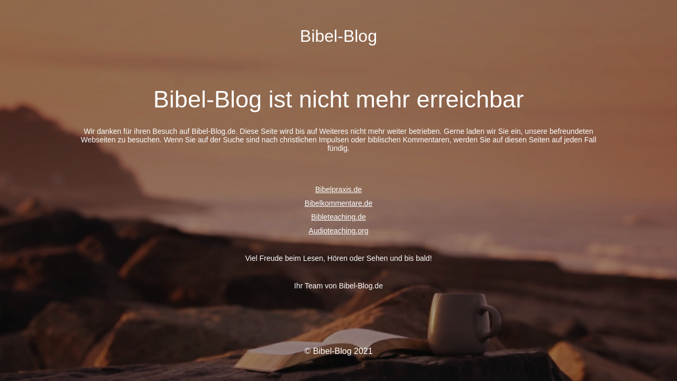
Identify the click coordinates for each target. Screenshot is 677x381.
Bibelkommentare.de (338, 203)
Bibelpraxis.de (338, 189)
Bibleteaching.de (338, 217)
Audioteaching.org (339, 230)
